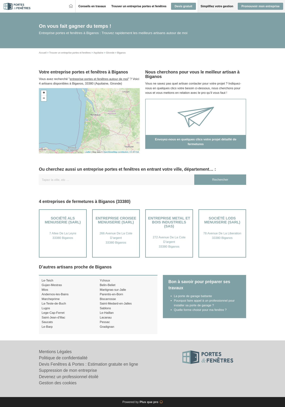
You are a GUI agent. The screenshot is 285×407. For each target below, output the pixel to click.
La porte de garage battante (193, 296)
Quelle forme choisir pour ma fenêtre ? (200, 310)
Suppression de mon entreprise (68, 370)
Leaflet (88, 152)
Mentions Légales (55, 351)
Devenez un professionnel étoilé (68, 376)
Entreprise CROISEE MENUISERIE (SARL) (116, 220)
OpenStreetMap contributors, (116, 152)
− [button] (44, 98)
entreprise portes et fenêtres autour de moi (99, 79)
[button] (92, 6)
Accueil (43, 52)
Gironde (110, 52)
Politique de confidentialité (63, 357)
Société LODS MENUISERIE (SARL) (222, 220)
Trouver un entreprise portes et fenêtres (70, 52)
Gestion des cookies (58, 383)
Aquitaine (98, 52)
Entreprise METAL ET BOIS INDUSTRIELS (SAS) (169, 222)
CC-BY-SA (134, 152)
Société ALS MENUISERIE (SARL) (63, 220)
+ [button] (44, 93)
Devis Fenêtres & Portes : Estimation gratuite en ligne (88, 364)
